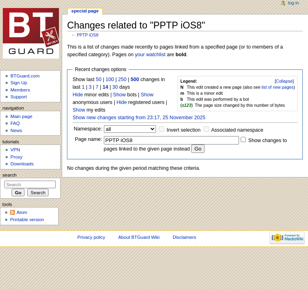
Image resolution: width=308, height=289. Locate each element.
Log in (293, 2)
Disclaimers (185, 237)
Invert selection (184, 130)
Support (18, 96)
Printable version (27, 219)
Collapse (284, 81)
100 (109, 79)
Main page (21, 116)
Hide (78, 95)
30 (115, 87)
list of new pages (277, 87)
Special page (85, 10)
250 (122, 79)
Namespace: (88, 129)
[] (284, 81)
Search (9, 175)
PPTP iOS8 (87, 35)
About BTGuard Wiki (139, 237)
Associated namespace (237, 130)
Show (119, 95)
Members (20, 89)
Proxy (16, 156)
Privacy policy (91, 237)
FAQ (15, 123)
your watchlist (150, 54)
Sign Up (18, 82)
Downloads (22, 163)
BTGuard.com (25, 75)
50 (98, 79)
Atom (21, 212)
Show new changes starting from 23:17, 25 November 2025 (139, 117)
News (16, 130)
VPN (15, 149)
